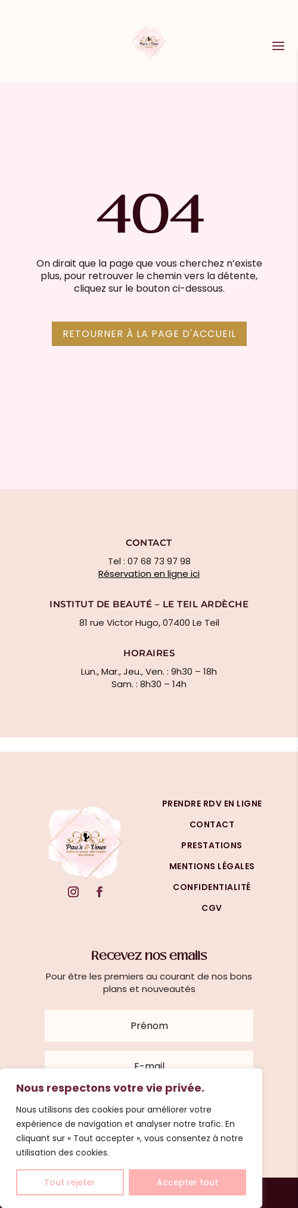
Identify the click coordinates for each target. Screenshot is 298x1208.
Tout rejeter (69, 1182)
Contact (212, 824)
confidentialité (212, 887)
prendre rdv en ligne (212, 804)
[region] (131, 1138)
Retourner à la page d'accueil (149, 334)
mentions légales (212, 866)
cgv (211, 908)
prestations (212, 845)
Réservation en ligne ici (149, 573)
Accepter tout (187, 1182)
